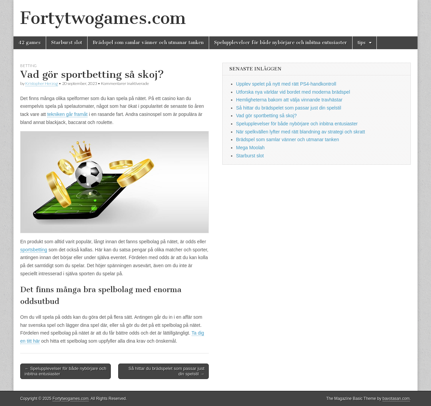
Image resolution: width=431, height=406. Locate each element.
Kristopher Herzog (41, 83)
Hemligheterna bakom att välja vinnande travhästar (289, 99)
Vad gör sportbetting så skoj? (266, 115)
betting (28, 65)
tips (362, 42)
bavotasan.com (396, 398)
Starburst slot (66, 42)
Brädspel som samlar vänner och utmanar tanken (148, 42)
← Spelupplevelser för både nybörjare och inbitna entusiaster (65, 371)
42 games (30, 42)
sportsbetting (33, 249)
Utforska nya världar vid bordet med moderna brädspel (293, 92)
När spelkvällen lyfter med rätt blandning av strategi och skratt (300, 131)
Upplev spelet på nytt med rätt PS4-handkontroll (286, 84)
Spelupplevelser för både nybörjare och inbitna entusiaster (280, 42)
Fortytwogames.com (103, 18)
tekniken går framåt (67, 114)
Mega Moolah (250, 147)
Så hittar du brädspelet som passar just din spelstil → (166, 371)
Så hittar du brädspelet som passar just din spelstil (288, 108)
